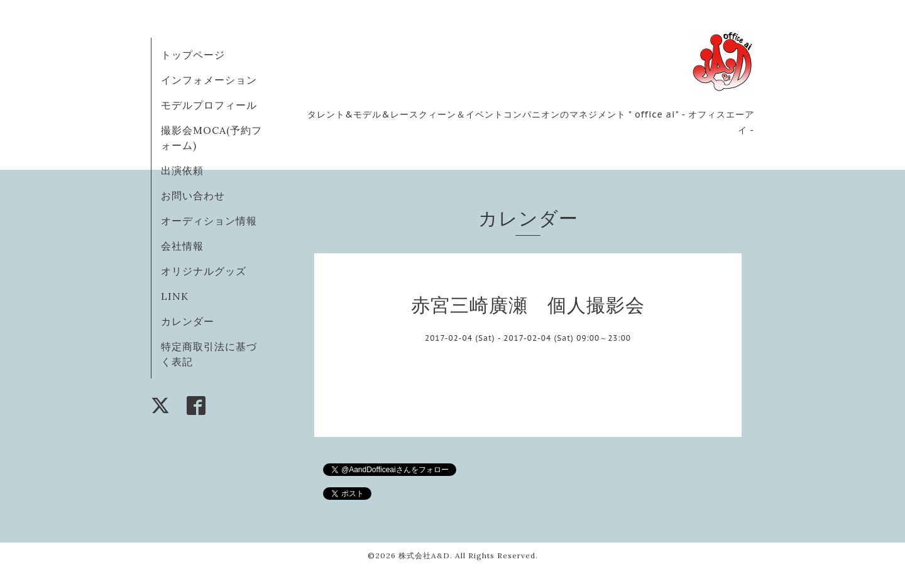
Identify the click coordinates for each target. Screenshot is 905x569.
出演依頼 (182, 170)
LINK (175, 296)
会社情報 (182, 246)
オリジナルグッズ (203, 271)
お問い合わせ (193, 195)
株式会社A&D (424, 555)
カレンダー (187, 321)
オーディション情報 (209, 220)
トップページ (193, 54)
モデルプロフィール (209, 105)
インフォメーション (209, 80)
